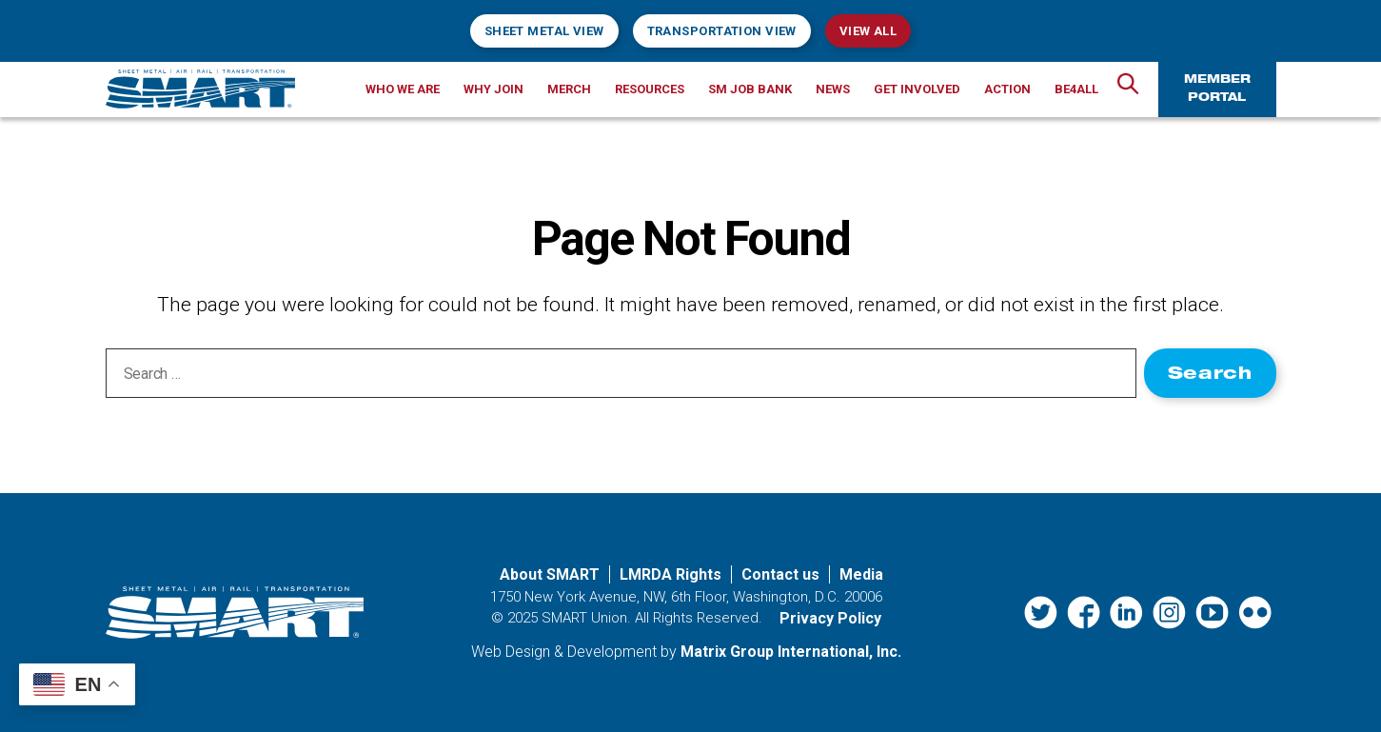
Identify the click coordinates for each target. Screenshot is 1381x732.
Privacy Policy (830, 618)
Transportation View (722, 31)
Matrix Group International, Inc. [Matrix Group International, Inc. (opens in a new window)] (791, 652)
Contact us (780, 574)
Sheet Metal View (544, 31)
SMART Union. (586, 617)
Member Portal (1217, 89)
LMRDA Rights (670, 574)
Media (861, 574)
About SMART (550, 574)
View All (868, 31)
